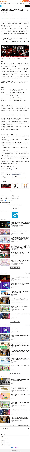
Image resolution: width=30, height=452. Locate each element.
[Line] (9, 200)
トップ (2, 425)
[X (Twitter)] (7, 200)
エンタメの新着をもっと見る (15, 321)
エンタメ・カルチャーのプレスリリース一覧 (12, 425)
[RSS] (18, 447)
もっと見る (27, 273)
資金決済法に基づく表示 (5, 444)
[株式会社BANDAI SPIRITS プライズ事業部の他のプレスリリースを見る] (27, 6)
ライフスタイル (21, 3)
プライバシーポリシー (5, 442)
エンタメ (4, 3)
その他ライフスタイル (15, 198)
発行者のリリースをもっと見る (15, 267)
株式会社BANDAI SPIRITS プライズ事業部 (8, 18)
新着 (1, 3)
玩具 (6, 198)
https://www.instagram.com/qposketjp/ (19, 177)
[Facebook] (5, 200)
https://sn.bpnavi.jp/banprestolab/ (7, 169)
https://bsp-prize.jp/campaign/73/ (16, 98)
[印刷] (11, 200)
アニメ (9, 198)
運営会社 (3, 436)
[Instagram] (16, 447)
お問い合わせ (15, 208)
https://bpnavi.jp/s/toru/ (16, 174)
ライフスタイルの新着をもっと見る (15, 373)
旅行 (10, 3)
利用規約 (3, 440)
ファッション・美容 (15, 3)
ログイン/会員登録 (26, 1)
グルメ (7, 3)
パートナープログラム (5, 438)
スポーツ (26, 3)
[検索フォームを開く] (20, 1)
